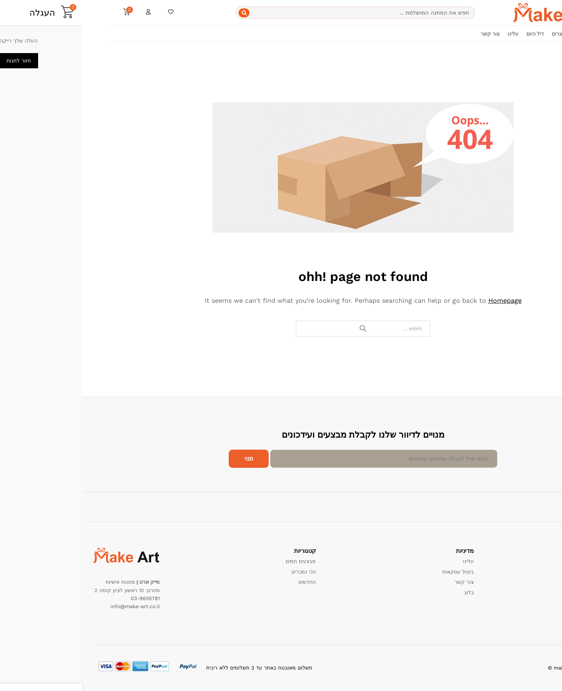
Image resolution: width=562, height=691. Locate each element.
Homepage (423, 300)
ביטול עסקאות (376, 572)
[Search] (161, 12)
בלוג (387, 592)
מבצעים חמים (219, 561)
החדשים (225, 582)
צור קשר (408, 34)
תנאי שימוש (538, 582)
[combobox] (273, 13)
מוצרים (477, 34)
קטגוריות (502, 34)
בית (524, 34)
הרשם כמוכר (537, 592)
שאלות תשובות (535, 603)
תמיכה (544, 561)
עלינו (430, 34)
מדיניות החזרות (534, 572)
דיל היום (453, 34)
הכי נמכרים (221, 572)
